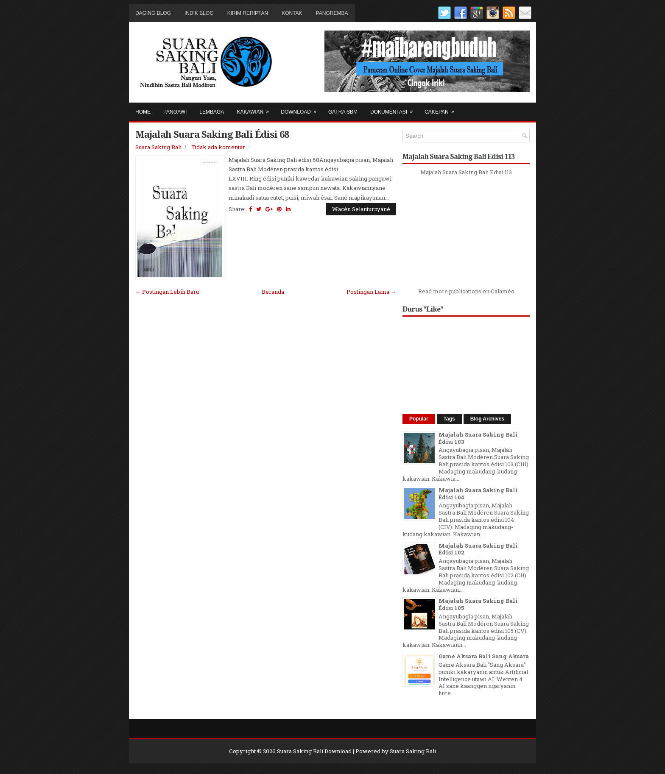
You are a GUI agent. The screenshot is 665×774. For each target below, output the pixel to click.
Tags (449, 419)
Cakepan (442, 109)
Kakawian (255, 109)
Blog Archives (487, 419)
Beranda (273, 291)
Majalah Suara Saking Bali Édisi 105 (478, 604)
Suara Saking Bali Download (314, 751)
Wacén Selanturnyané (361, 209)
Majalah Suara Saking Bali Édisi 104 (478, 493)
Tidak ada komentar (218, 147)
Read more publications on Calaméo (466, 291)
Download (301, 109)
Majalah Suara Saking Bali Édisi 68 (212, 134)
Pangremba (332, 13)
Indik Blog (199, 13)
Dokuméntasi (394, 109)
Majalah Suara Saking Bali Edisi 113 (466, 172)
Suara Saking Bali (158, 147)
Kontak (292, 13)
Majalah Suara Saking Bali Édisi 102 (478, 549)
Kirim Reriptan (247, 13)
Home (143, 112)
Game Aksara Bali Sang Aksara (484, 656)
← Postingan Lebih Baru (167, 291)
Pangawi (175, 112)
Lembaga (211, 112)
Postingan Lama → (371, 291)
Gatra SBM (343, 112)
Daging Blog (153, 13)
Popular (418, 419)
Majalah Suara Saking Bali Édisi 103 (478, 438)
